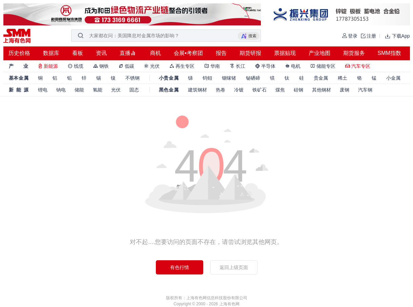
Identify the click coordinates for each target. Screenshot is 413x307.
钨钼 (207, 78)
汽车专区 (357, 66)
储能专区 (322, 66)
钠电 (61, 90)
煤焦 (280, 90)
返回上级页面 (234, 267)
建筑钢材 (197, 90)
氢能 (97, 90)
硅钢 (298, 90)
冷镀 (239, 90)
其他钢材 (321, 90)
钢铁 (101, 66)
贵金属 (321, 78)
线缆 (75, 66)
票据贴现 (285, 53)
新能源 (48, 66)
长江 (237, 66)
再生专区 (181, 66)
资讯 (101, 53)
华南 (212, 66)
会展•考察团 (188, 53)
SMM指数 (389, 53)
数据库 (51, 53)
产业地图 (319, 53)
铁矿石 (259, 90)
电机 (293, 66)
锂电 (42, 90)
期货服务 (354, 53)
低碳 (126, 66)
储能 (79, 90)
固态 (134, 90)
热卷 (220, 90)
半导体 (265, 66)
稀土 (342, 78)
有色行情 (179, 267)
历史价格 (19, 53)
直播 (125, 53)
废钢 (344, 90)
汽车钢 (365, 90)
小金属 (393, 78)
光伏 (152, 66)
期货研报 (250, 53)
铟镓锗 (229, 78)
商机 (155, 53)
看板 (77, 53)
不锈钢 (132, 78)
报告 (221, 53)
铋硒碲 (253, 78)
